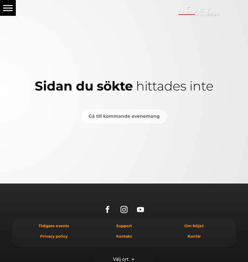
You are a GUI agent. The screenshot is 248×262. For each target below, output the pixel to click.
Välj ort (121, 258)
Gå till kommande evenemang (124, 116)
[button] (8, 8)
